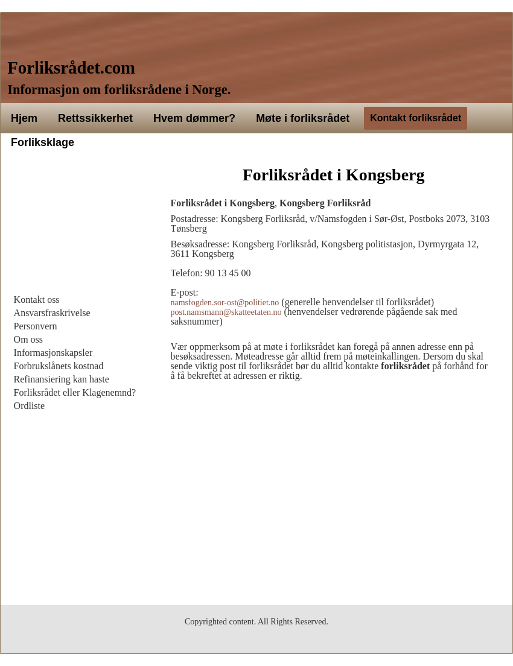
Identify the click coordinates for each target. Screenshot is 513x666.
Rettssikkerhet (95, 118)
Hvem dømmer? (194, 118)
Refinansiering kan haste (61, 379)
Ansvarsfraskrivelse (52, 313)
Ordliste (29, 406)
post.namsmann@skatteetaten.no (226, 312)
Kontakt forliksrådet (415, 118)
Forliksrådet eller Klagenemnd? (75, 392)
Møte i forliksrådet (302, 118)
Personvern (35, 326)
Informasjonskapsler (53, 352)
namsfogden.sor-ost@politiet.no (225, 302)
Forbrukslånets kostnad (59, 366)
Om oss (28, 339)
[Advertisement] (80, 226)
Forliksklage (42, 142)
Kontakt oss (37, 299)
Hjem (24, 118)
